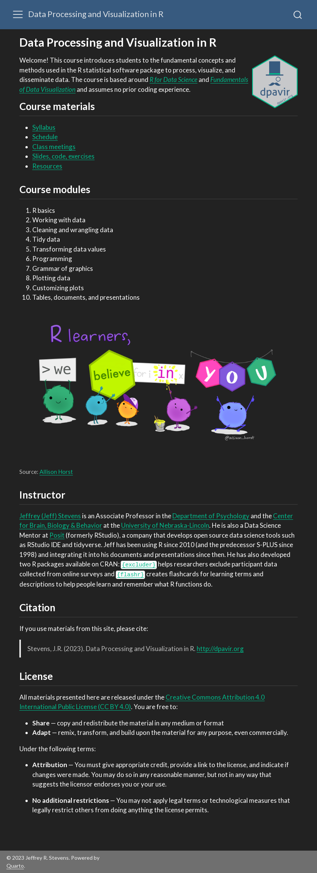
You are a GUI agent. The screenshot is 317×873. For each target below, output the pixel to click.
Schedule (45, 137)
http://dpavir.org (220, 649)
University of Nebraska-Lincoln (165, 525)
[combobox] (298, 14)
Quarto (15, 865)
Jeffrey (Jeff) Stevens (50, 516)
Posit (57, 535)
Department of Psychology (210, 516)
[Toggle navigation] (17, 14)
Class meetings (54, 147)
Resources (47, 166)
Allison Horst (56, 471)
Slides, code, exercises (63, 156)
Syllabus (43, 127)
